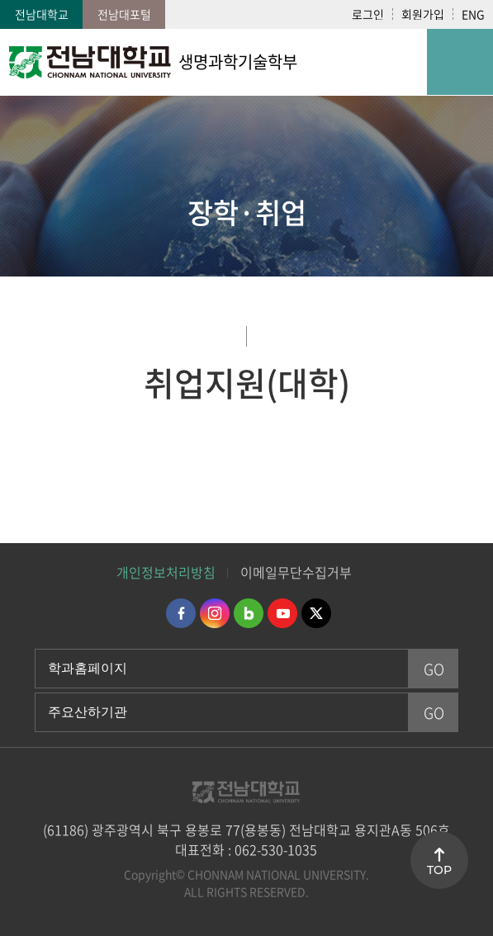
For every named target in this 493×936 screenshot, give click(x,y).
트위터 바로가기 (316, 613)
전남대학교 (42, 14)
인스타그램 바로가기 (215, 613)
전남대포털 (124, 14)
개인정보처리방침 (166, 572)
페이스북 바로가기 (181, 613)
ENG (473, 14)
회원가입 (422, 14)
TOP (439, 870)
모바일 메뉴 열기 (460, 62)
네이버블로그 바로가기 (248, 613)
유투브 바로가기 (282, 613)
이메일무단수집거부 (296, 572)
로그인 (368, 14)
